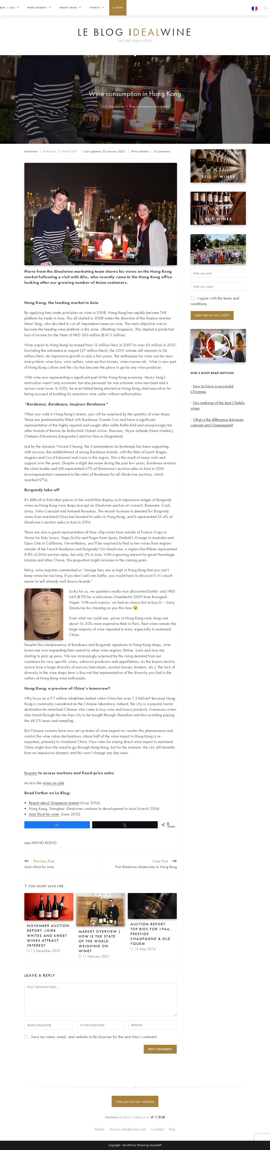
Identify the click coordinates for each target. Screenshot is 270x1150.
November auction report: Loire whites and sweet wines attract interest (48, 935)
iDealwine (31, 151)
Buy (172, 1129)
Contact (157, 1129)
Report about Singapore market (54, 802)
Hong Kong (44, 842)
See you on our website (135, 1101)
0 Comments (162, 151)
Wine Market (140, 151)
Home (99, 1129)
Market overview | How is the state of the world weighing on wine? (100, 941)
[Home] (102, 106)
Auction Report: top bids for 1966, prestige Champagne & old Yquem (150, 934)
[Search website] (265, 8)
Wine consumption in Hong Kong (149, 106)
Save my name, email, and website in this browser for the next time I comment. (94, 1036)
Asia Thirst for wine (44, 814)
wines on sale (53, 782)
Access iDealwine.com (128, 1129)
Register (30, 772)
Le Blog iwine (135, 32)
